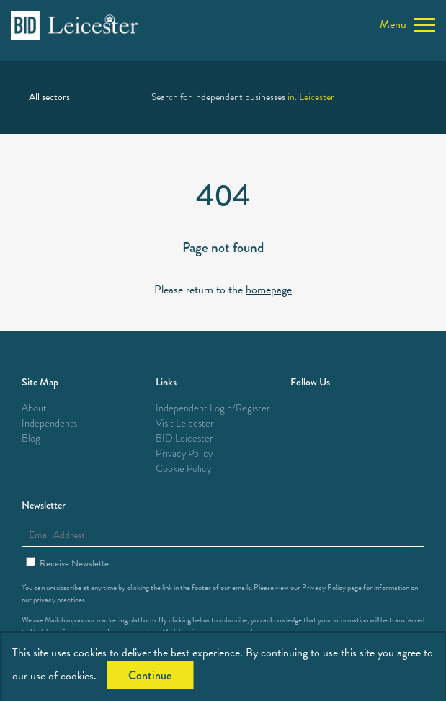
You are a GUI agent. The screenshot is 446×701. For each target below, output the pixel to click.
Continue (149, 675)
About (34, 408)
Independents (49, 423)
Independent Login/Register (213, 408)
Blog (31, 438)
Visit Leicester (185, 423)
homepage (269, 289)
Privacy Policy (184, 453)
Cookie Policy (183, 468)
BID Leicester (184, 438)
